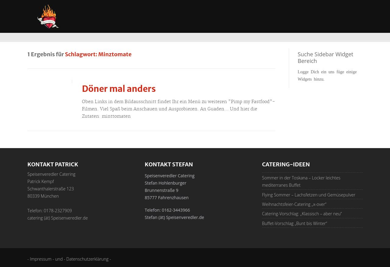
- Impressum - (41, 259)
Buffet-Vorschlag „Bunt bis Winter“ (294, 223)
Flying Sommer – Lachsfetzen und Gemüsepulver (308, 195)
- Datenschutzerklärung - (87, 259)
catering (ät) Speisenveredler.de (57, 218)
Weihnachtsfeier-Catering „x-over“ (294, 204)
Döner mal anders (119, 88)
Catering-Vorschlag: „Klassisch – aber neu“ (302, 214)
